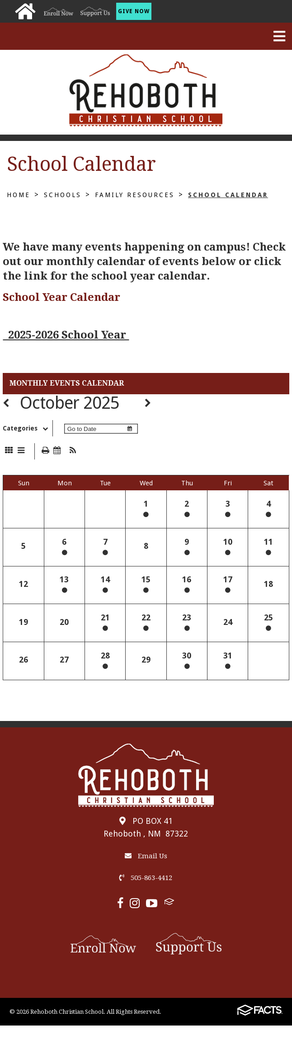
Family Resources (134, 194)
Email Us (146, 856)
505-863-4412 (145, 878)
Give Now (134, 11)
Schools (62, 194)
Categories (27, 428)
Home (18, 194)
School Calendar (228, 194)
